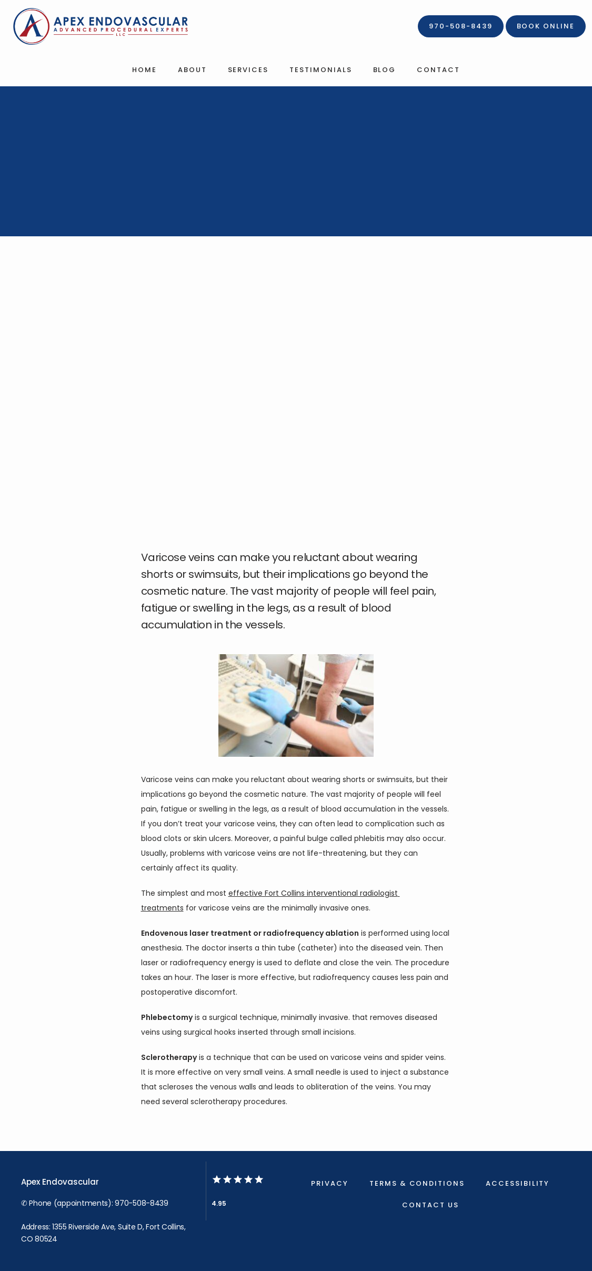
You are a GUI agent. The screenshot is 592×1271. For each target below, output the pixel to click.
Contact (438, 70)
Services (248, 70)
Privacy (329, 1183)
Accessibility (517, 1183)
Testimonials (320, 70)
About (192, 70)
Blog (384, 70)
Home (144, 70)
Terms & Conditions (417, 1183)
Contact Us (430, 1205)
